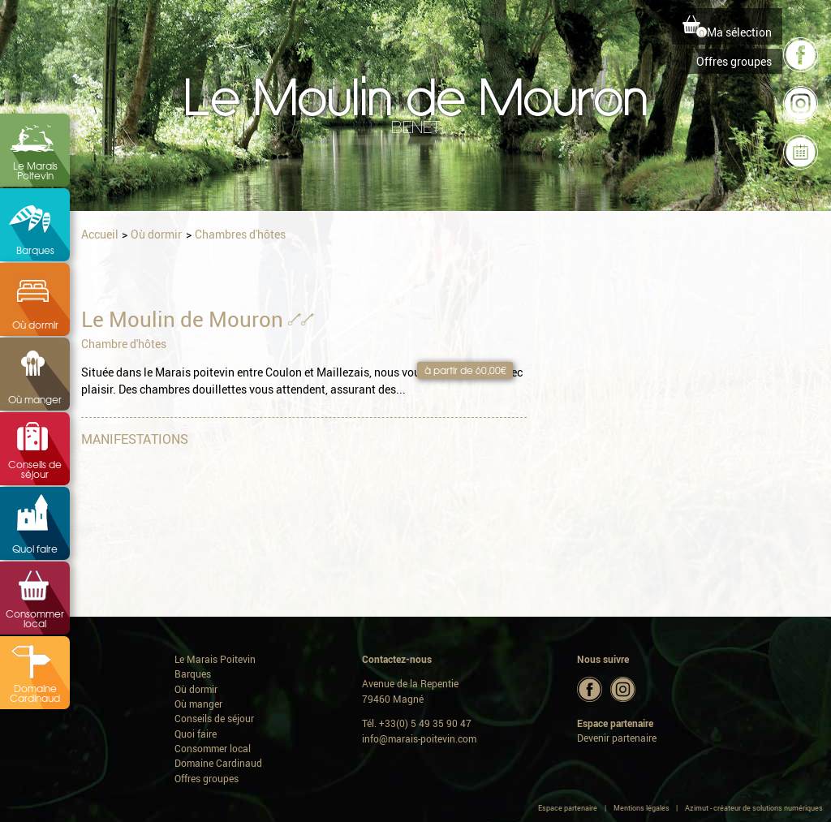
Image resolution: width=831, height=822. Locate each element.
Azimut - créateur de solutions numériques (754, 808)
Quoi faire (35, 548)
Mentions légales (642, 808)
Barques (35, 250)
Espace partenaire (567, 808)
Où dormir (35, 324)
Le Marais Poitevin (35, 170)
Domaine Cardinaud (35, 693)
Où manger (35, 399)
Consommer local (35, 618)
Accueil (99, 234)
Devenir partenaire (617, 738)
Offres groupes (734, 61)
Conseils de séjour (35, 469)
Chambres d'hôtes (240, 234)
